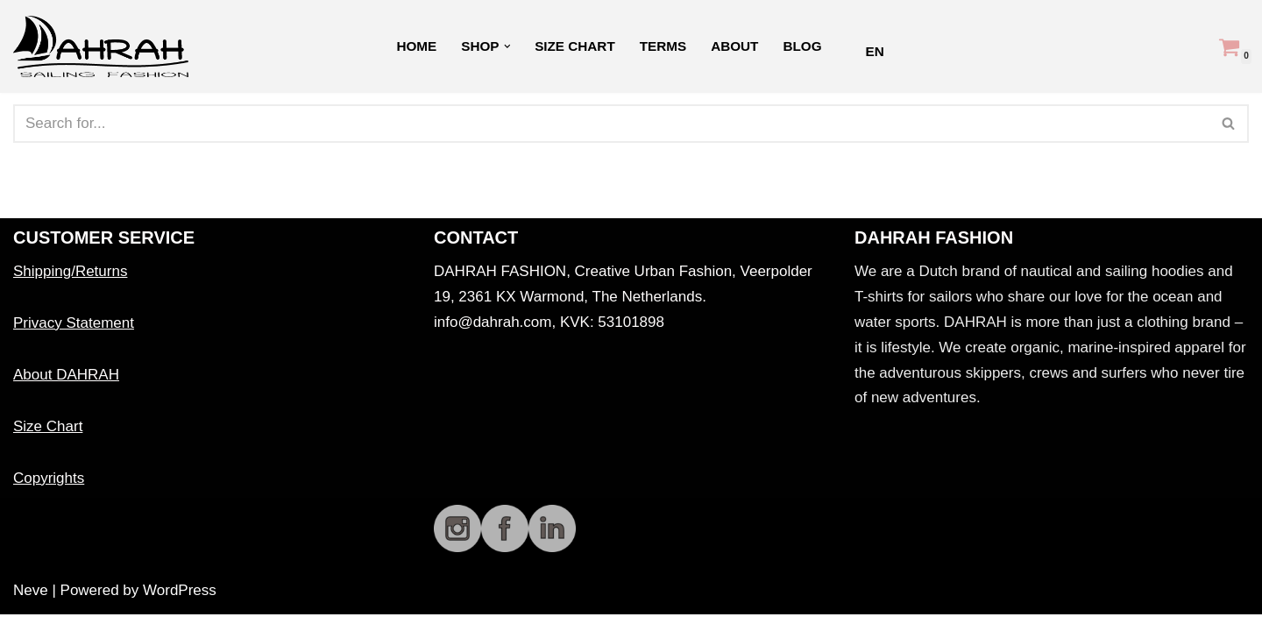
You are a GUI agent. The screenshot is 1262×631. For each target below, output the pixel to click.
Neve (30, 607)
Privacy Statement (73, 339)
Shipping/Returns (70, 288)
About (734, 46)
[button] (506, 46)
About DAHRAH (66, 391)
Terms (663, 46)
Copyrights (48, 494)
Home (416, 46)
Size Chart (575, 46)
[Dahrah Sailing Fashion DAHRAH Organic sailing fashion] (105, 46)
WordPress (179, 607)
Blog (802, 46)
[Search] (611, 123)
